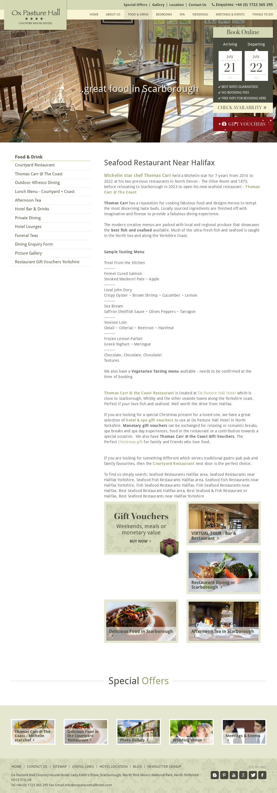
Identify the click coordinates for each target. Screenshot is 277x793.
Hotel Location (113, 767)
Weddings (200, 14)
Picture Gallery (28, 253)
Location (176, 5)
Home (94, 14)
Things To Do (262, 14)
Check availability (243, 107)
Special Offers (135, 5)
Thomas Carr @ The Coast (39, 174)
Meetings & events (230, 14)
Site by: (257, 767)
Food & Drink (138, 14)
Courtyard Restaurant (35, 165)
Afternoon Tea (28, 200)
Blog (137, 767)
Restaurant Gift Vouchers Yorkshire (47, 261)
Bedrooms (164, 14)
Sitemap (60, 767)
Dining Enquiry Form (34, 244)
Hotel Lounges (28, 226)
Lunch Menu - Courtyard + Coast (44, 191)
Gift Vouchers (243, 124)
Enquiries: (241, 4)
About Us (113, 14)
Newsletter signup (164, 767)
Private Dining (28, 217)
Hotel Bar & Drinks (32, 209)
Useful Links (83, 767)
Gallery (158, 5)
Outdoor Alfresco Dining (37, 182)
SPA (182, 14)
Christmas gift (130, 442)
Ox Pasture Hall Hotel (217, 393)
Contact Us (197, 5)
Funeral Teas (26, 235)
